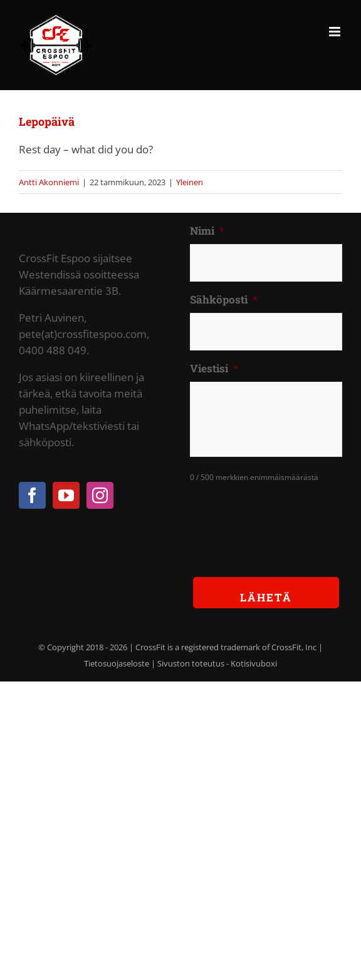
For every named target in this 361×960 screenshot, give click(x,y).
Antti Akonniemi (49, 182)
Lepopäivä (47, 121)
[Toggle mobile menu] (335, 31)
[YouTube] (66, 495)
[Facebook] (32, 495)
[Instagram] (99, 495)
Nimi (207, 231)
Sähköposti (224, 300)
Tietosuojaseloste (116, 663)
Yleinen (189, 182)
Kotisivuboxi (254, 663)
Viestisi (214, 368)
